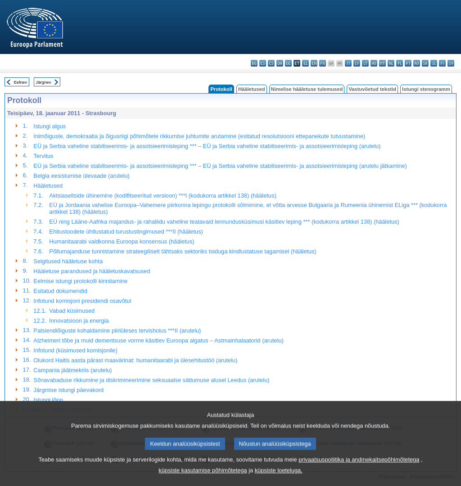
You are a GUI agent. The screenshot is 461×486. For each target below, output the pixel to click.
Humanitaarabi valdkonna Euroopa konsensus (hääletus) (121, 241)
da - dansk (279, 63)
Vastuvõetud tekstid (372, 89)
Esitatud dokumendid (60, 291)
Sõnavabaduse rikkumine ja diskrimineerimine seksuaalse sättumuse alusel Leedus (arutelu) (151, 380)
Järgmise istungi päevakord (68, 390)
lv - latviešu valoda (356, 63)
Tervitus (43, 156)
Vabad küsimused (72, 310)
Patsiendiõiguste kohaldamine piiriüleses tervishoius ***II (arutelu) (117, 330)
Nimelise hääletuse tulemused (307, 89)
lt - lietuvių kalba (365, 63)
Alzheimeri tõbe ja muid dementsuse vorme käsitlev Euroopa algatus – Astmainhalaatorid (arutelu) (158, 340)
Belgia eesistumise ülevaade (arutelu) (81, 175)
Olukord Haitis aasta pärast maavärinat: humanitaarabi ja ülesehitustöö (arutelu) (135, 360)
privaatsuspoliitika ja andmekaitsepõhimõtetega (358, 471)
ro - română (416, 63)
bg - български (254, 63)
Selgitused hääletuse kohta (68, 261)
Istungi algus (49, 126)
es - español (262, 63)
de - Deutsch (288, 63)
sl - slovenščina (433, 63)
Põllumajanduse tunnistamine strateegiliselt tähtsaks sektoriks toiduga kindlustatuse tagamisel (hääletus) (182, 251)
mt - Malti (382, 63)
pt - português (408, 63)
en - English (314, 63)
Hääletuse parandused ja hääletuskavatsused (91, 271)
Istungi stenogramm (426, 89)
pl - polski (399, 63)
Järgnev (43, 82)
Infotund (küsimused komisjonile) (75, 350)
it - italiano (348, 63)
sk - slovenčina (425, 63)
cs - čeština (271, 63)
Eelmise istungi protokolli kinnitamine (80, 281)
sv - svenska (450, 63)
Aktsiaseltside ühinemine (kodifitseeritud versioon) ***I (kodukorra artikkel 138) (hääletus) (162, 195)
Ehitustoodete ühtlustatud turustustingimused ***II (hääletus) (126, 231)
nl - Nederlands (391, 63)
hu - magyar (374, 63)
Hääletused (251, 89)
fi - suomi (442, 63)
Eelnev (20, 82)
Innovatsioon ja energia (78, 320)
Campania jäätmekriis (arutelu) (72, 370)
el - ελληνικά (305, 63)
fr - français (322, 63)
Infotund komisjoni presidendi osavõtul (82, 300)
